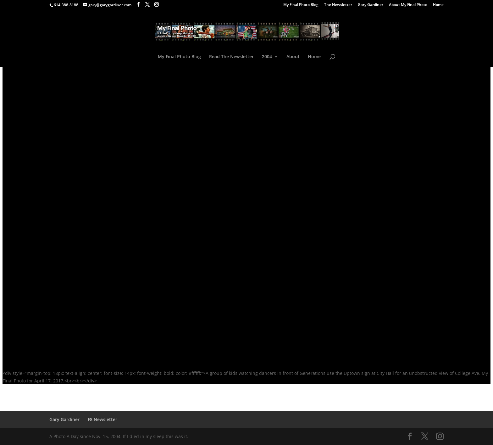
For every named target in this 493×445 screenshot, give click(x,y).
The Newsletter (338, 5)
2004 (267, 56)
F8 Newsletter (102, 419)
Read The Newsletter (231, 56)
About (293, 56)
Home (438, 5)
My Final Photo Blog (301, 5)
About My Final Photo (408, 5)
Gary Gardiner (370, 5)
